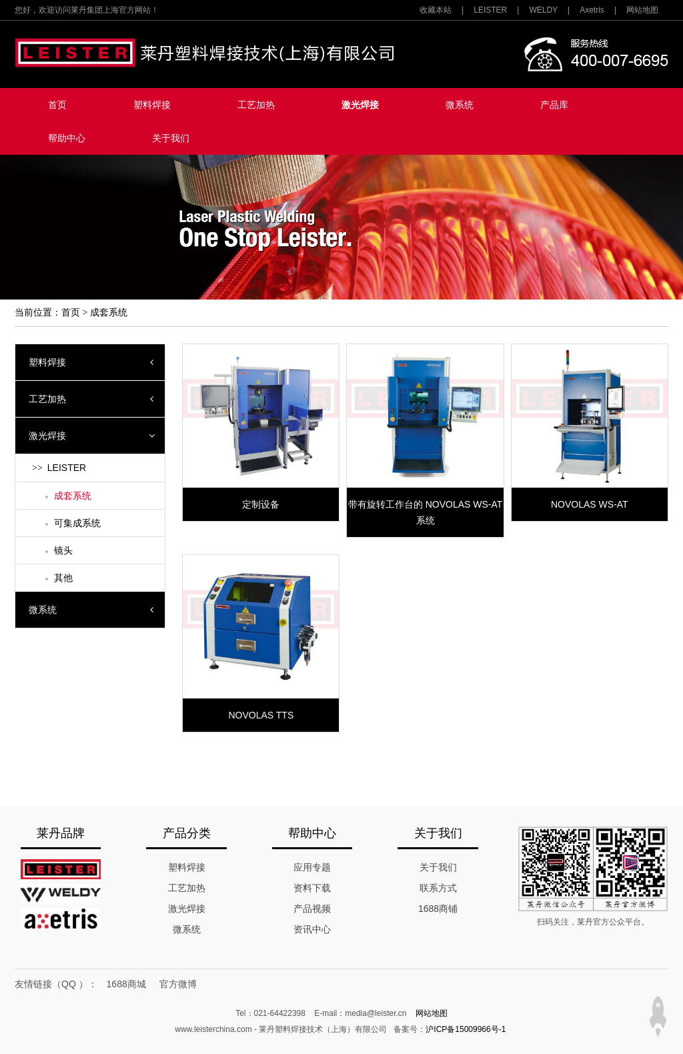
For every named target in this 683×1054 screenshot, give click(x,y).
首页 (57, 104)
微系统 (460, 104)
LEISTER (490, 10)
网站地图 (642, 10)
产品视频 (312, 908)
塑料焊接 (152, 104)
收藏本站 (436, 10)
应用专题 (312, 867)
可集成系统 (77, 523)
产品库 (554, 104)
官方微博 (178, 984)
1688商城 (126, 984)
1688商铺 (438, 908)
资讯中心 (312, 929)
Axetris (592, 10)
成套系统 (108, 313)
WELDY (543, 10)
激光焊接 (360, 104)
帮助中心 (66, 138)
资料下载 (312, 888)
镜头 (63, 550)
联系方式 (438, 888)
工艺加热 (256, 104)
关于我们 (170, 138)
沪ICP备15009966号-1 (466, 1029)
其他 (63, 577)
